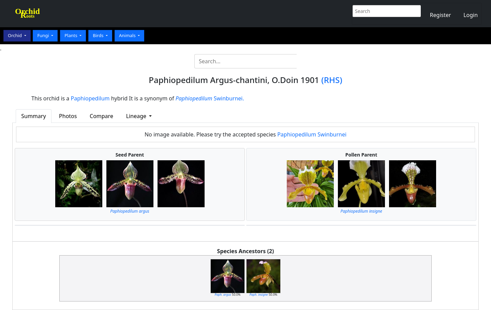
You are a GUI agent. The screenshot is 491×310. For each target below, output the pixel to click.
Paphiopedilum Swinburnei (311, 134)
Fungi (43, 35)
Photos (68, 116)
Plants (71, 35)
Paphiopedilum (90, 98)
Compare (101, 116)
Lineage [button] (137, 116)
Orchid (15, 35)
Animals (128, 35)
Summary (33, 116)
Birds (99, 35)
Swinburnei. (210, 98)
